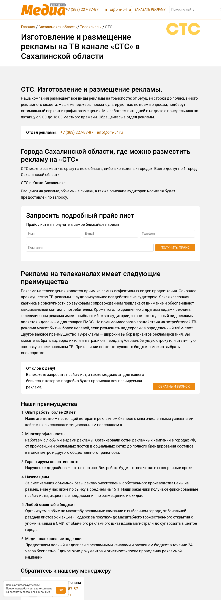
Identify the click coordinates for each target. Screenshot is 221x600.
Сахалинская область (57, 27)
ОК (61, 590)
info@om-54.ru (110, 132)
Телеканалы (91, 27)
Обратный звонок (174, 386)
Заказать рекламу (150, 9)
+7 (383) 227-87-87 (76, 132)
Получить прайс (175, 248)
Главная (28, 27)
